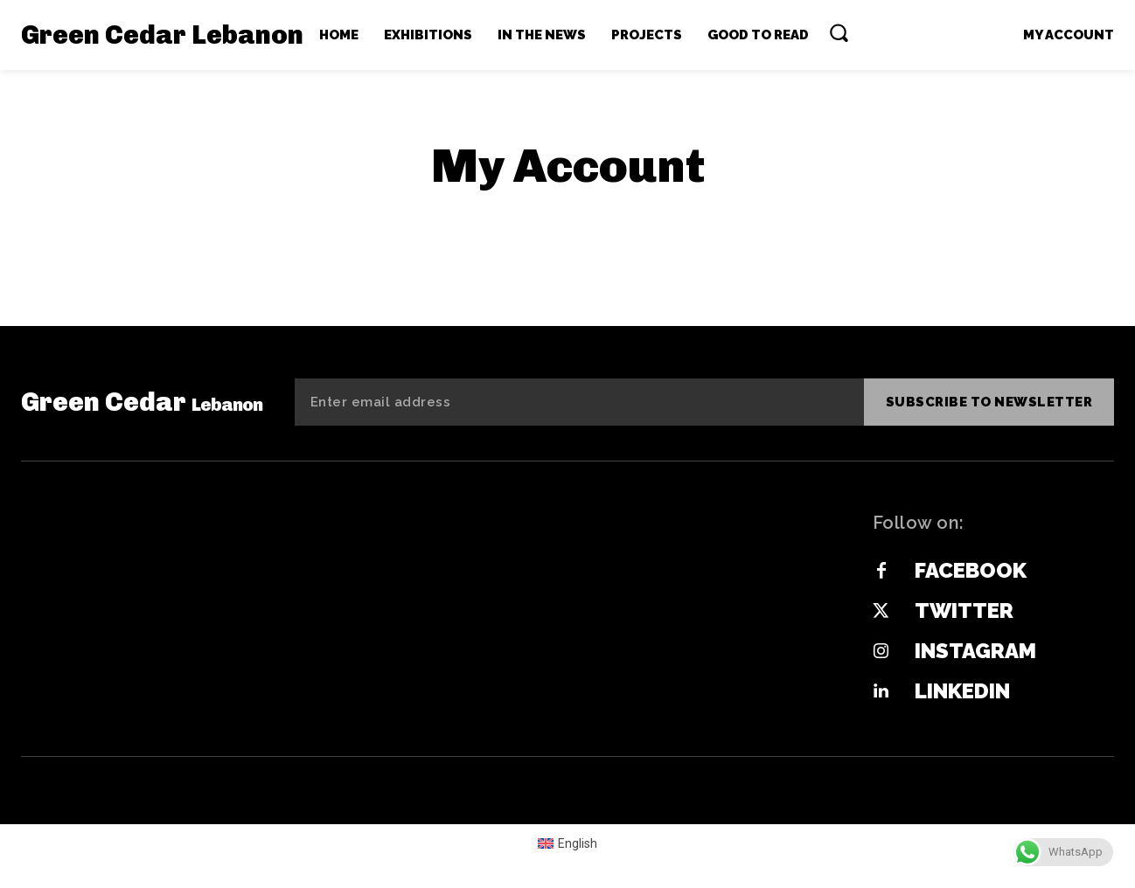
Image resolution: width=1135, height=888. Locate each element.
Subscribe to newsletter (989, 402)
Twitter (964, 610)
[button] (838, 32)
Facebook (971, 570)
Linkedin (962, 691)
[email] (579, 402)
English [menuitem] (577, 843)
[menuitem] (568, 842)
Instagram (975, 650)
